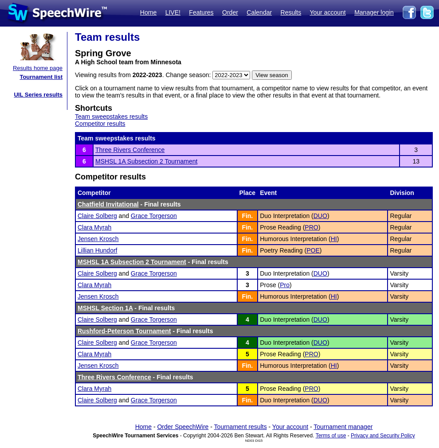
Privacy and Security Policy (383, 435)
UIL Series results (38, 94)
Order (230, 12)
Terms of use (331, 435)
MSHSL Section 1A (105, 308)
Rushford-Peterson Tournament (124, 331)
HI (334, 238)
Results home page (38, 68)
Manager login (374, 12)
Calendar (259, 12)
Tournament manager (343, 426)
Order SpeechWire (182, 426)
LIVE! (172, 12)
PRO (311, 227)
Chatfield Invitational (108, 204)
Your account (327, 12)
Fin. (247, 215)
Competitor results (100, 123)
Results (291, 12)
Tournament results (240, 426)
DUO (320, 215)
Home (148, 12)
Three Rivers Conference (130, 149)
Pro (285, 284)
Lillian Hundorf (98, 250)
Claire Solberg (97, 215)
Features (201, 12)
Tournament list (41, 77)
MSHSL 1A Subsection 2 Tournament (146, 161)
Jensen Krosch (98, 238)
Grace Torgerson (154, 215)
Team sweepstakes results (111, 116)
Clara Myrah (94, 227)
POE (313, 250)
